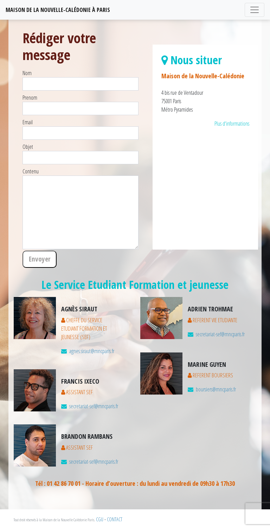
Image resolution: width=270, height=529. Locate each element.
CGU (99, 519)
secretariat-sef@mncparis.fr (93, 406)
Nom (27, 73)
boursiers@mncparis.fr (216, 389)
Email (27, 122)
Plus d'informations (231, 123)
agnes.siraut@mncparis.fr (91, 351)
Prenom (29, 97)
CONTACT (114, 519)
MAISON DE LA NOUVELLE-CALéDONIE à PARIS (58, 10)
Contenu (30, 171)
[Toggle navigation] (254, 10)
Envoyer (39, 259)
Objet (27, 147)
